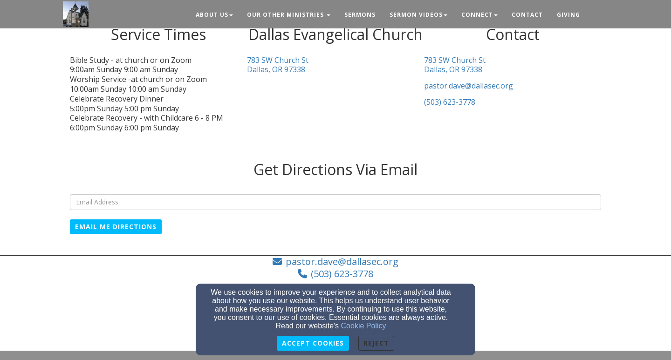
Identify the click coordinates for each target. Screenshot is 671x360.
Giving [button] (568, 15)
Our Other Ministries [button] (288, 15)
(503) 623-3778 (449, 102)
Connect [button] (479, 15)
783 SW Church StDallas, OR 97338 (277, 65)
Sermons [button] (360, 15)
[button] (594, 11)
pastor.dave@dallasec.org (468, 86)
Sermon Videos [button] (418, 15)
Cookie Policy (363, 326)
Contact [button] (527, 15)
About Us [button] (214, 15)
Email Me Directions (116, 226)
